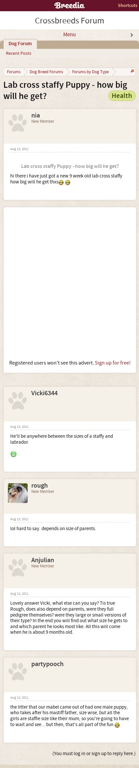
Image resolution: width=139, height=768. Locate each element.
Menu (69, 34)
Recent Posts (18, 53)
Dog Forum (20, 44)
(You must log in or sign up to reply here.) (94, 754)
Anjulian (42, 560)
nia (35, 115)
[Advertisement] (69, 283)
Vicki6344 (44, 393)
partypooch (47, 664)
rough (39, 485)
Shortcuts (127, 5)
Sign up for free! (113, 363)
